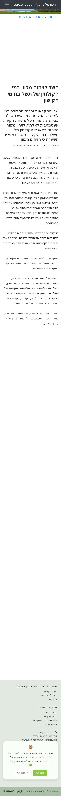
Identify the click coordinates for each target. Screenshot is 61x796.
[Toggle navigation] (7, 4)
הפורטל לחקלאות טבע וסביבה (35, 5)
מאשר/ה (40, 773)
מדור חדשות (50, 712)
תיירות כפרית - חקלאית (44, 720)
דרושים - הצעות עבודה (45, 736)
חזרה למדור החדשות (36, 16)
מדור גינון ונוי (50, 716)
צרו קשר (52, 699)
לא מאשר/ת (22, 773)
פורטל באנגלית (48, 695)
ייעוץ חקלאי (50, 691)
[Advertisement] (30, 53)
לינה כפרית (51, 724)
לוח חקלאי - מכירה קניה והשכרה (39, 740)
